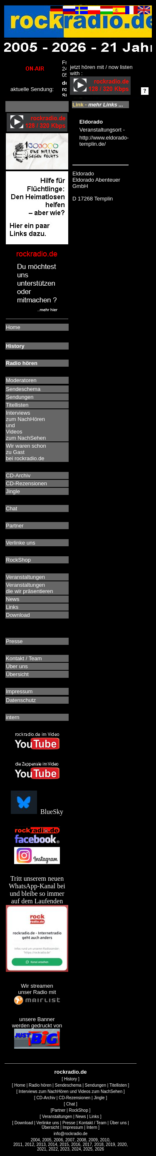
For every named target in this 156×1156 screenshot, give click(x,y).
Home (19, 1085)
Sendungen (95, 1085)
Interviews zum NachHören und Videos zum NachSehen (70, 1091)
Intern (92, 1127)
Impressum (72, 1127)
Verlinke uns (47, 1123)
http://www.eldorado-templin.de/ (104, 140)
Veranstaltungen (57, 1116)
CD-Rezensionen (74, 1097)
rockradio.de (70, 1072)
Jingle (99, 1097)
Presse (68, 1123)
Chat (70, 1104)
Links (94, 1116)
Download (24, 1123)
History (70, 1079)
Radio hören (40, 1085)
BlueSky (37, 811)
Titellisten (118, 1085)
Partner (59, 1110)
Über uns (118, 1123)
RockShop (78, 1110)
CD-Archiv (45, 1097)
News (81, 1116)
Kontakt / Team (92, 1123)
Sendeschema (68, 1085)
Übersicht (50, 1127)
